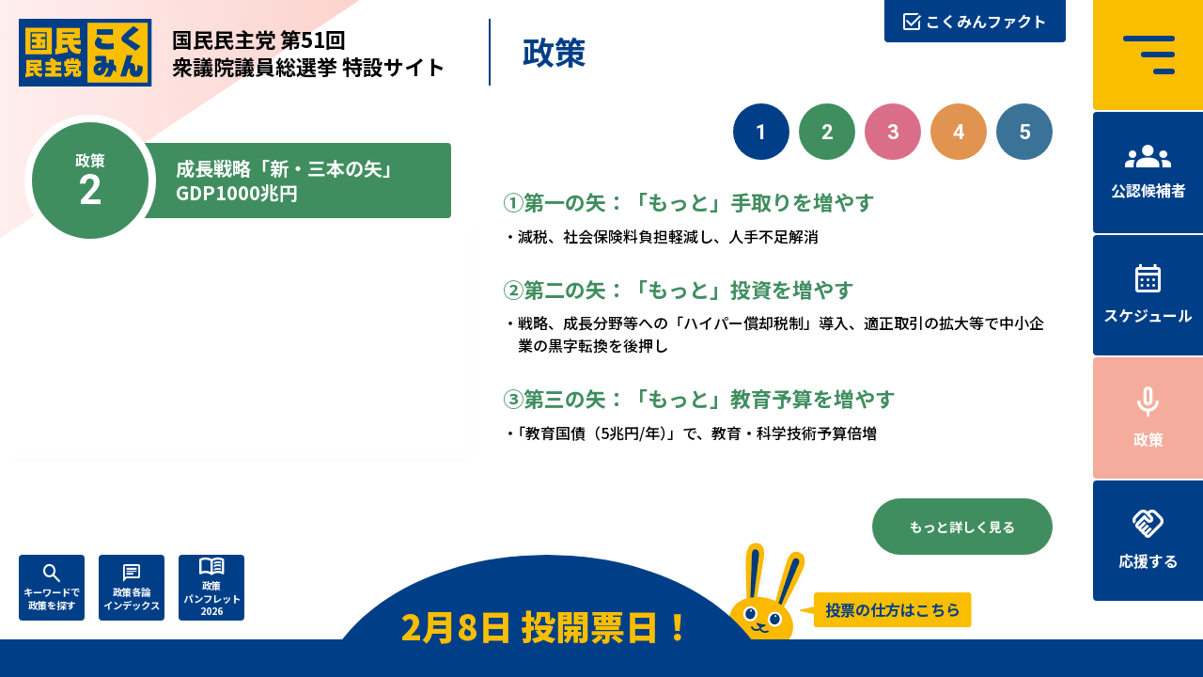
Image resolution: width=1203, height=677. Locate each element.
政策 (1148, 439)
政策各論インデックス (131, 598)
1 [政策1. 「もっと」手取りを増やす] (762, 132)
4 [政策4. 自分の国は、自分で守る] (959, 132)
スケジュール (1148, 315)
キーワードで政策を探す (51, 598)
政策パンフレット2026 (212, 598)
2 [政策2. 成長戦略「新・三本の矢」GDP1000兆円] (827, 132)
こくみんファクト (986, 20)
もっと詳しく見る (962, 526)
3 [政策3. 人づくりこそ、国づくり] (893, 132)
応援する (1148, 560)
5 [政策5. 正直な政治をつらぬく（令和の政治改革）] (1025, 132)
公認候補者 (1148, 190)
